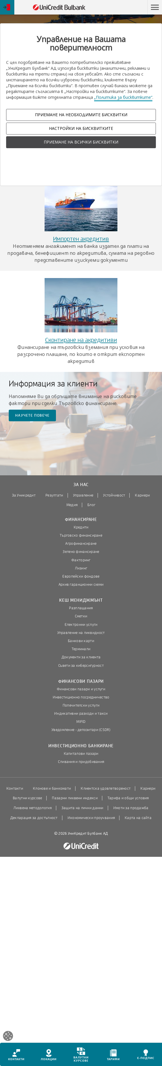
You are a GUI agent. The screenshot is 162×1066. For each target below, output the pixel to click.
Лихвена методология (32, 808)
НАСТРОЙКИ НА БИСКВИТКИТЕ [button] (81, 128)
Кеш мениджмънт (81, 600)
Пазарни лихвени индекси (74, 798)
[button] (154, 7)
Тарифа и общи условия (128, 798)
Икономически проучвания (91, 818)
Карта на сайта (138, 818)
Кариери (142, 495)
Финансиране (81, 519)
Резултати (54, 495)
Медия (72, 505)
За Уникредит (24, 495)
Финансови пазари (81, 681)
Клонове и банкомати (52, 788)
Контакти (14, 788)
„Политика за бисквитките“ (123, 97)
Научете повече (32, 415)
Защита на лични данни (82, 808)
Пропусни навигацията (120, 7)
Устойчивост (114, 495)
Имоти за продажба (131, 808)
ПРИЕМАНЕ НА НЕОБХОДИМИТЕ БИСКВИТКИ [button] (81, 114)
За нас (81, 485)
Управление (83, 495)
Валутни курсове (27, 798)
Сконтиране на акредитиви (81, 340)
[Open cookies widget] (8, 1037)
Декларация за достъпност (34, 818)
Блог (91, 505)
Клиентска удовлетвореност (106, 788)
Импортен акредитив (81, 239)
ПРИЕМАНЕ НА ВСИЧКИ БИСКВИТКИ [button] (81, 142)
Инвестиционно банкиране (81, 746)
